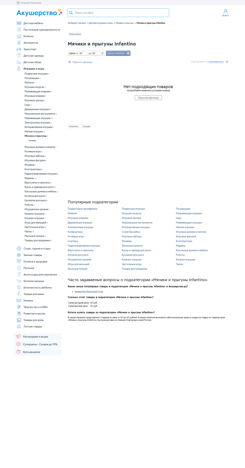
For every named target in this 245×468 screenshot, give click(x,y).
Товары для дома (30, 320)
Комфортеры (75, 231)
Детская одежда (30, 55)
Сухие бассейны (131, 231)
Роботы (30, 204)
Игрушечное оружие (37, 209)
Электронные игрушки (38, 122)
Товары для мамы (30, 294)
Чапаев (32, 140)
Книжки (24, 300)
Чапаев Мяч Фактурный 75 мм (89, 291)
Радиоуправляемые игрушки (42, 173)
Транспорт (26, 49)
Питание (25, 268)
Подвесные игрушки (37, 73)
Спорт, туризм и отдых (33, 248)
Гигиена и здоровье (31, 261)
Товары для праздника (38, 240)
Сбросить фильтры (80, 62)
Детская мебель (29, 23)
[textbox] (118, 12)
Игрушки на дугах (35, 86)
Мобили (30, 82)
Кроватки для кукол (36, 200)
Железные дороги (132, 245)
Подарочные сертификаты (82, 208)
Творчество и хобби (32, 307)
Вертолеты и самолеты (38, 182)
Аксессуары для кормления (36, 274)
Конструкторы (33, 169)
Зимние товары (29, 255)
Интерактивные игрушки (39, 127)
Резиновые (75, 34)
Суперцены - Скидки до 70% (36, 344)
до (89, 53)
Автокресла (27, 42)
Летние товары (29, 326)
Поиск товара (71, 12)
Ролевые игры (34, 151)
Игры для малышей (36, 222)
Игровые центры (35, 100)
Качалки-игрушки (35, 213)
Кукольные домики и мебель (41, 191)
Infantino (73, 126)
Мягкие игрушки (35, 131)
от (76, 53)
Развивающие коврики (38, 91)
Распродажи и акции (32, 336)
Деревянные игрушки (38, 109)
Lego (28, 104)
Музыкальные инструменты (41, 113)
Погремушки (33, 78)
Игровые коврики (36, 95)
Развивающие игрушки (39, 118)
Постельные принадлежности (38, 29)
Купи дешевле (28, 351)
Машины (30, 178)
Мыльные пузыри (35, 235)
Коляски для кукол (36, 195)
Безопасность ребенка (34, 287)
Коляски (25, 36)
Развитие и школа (30, 313)
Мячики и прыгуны (36, 135)
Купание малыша (30, 281)
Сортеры (73, 241)
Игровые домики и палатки (40, 147)
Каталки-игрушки (35, 218)
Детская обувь (28, 62)
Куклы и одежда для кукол (40, 187)
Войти (225, 13)
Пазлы (29, 231)
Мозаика (30, 164)
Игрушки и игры (30, 68)
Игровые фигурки (35, 160)
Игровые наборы (35, 155)
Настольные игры (36, 227)
